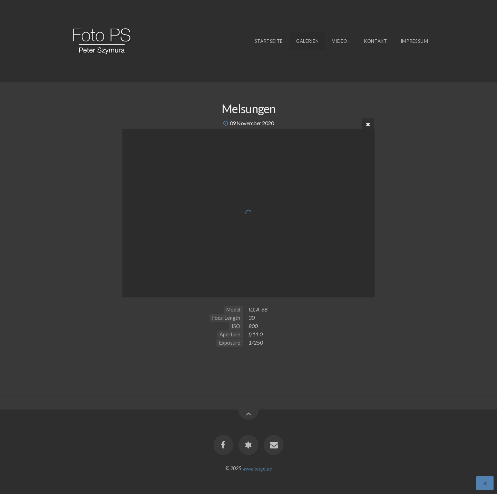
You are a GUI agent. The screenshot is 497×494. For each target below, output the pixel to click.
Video (339, 41)
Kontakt (375, 41)
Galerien (307, 41)
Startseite (269, 41)
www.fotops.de (257, 468)
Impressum (414, 41)
